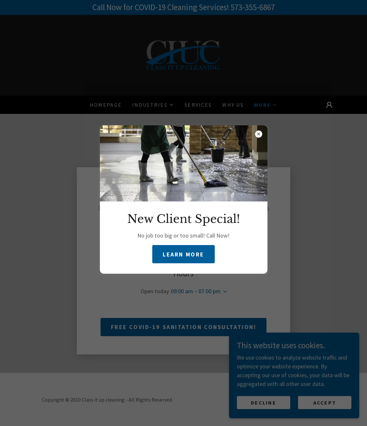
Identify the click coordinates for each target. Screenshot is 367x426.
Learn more (183, 254)
